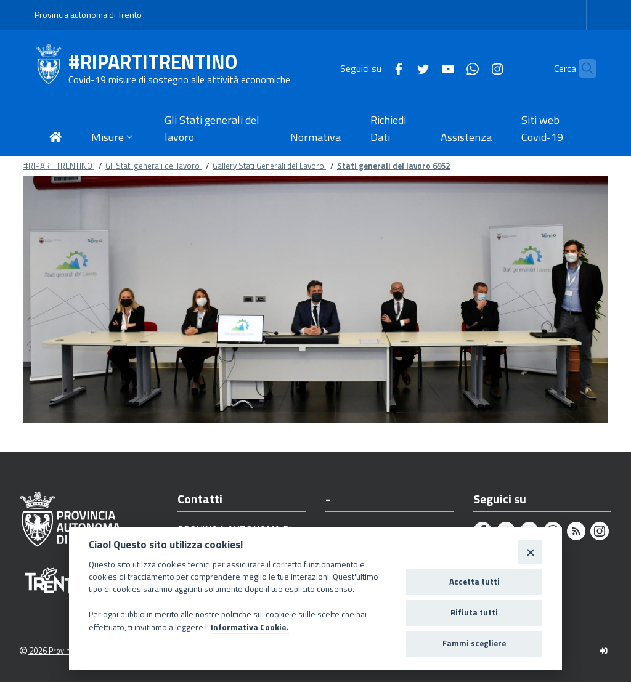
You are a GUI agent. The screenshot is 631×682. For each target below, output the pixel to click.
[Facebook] (374, 67)
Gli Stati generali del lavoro (153, 166)
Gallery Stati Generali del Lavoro (269, 166)
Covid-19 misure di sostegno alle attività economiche (179, 79)
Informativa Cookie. (250, 627)
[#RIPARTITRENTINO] (51, 68)
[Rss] (576, 531)
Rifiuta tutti (474, 612)
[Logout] (604, 651)
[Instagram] (473, 67)
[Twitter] (399, 67)
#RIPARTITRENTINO (152, 62)
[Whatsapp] (448, 67)
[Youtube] (424, 67)
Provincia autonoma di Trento (88, 14)
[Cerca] (581, 68)
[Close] (530, 552)
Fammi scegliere (474, 643)
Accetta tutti (474, 581)
